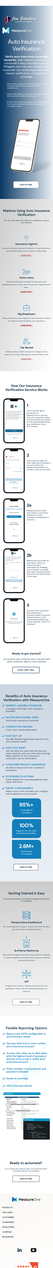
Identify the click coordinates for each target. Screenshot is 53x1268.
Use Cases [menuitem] (7, 1212)
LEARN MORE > (26, 255)
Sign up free (26, 184)
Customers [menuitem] (8, 1217)
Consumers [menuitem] (8, 1222)
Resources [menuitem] (8, 1237)
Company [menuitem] (7, 1232)
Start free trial (25, 670)
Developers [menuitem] (8, 1227)
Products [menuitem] (7, 1207)
